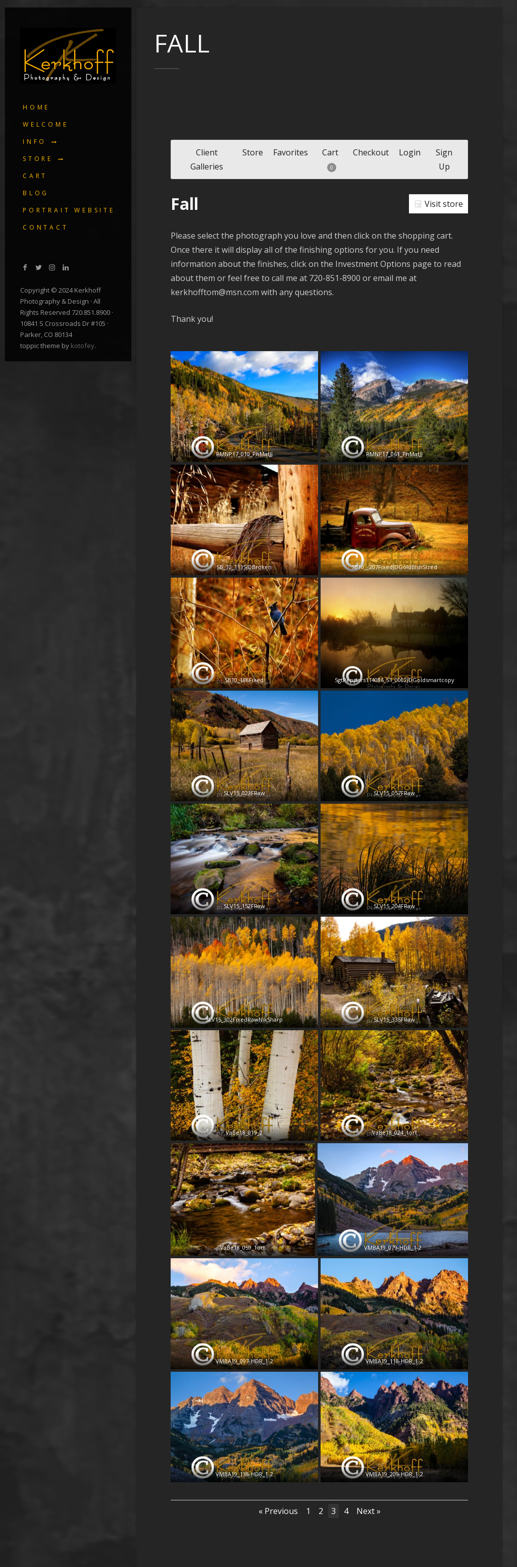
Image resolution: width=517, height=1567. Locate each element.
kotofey (82, 345)
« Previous (278, 1511)
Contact (46, 227)
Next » (368, 1511)
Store (38, 158)
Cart (35, 176)
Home (36, 107)
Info (34, 141)
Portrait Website (69, 210)
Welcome (46, 124)
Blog (36, 193)
